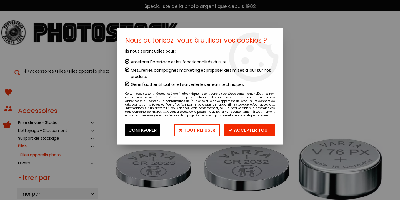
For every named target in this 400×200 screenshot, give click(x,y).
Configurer (142, 130)
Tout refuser (197, 130)
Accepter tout (249, 130)
